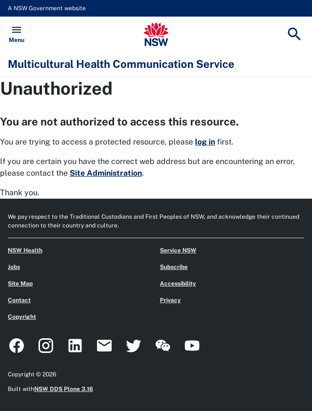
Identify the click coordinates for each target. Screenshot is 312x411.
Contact (19, 300)
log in (205, 141)
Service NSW (178, 250)
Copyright (22, 316)
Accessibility (178, 283)
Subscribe (174, 267)
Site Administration (106, 173)
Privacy (170, 300)
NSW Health (25, 250)
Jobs (14, 267)
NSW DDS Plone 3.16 (63, 389)
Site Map (20, 283)
